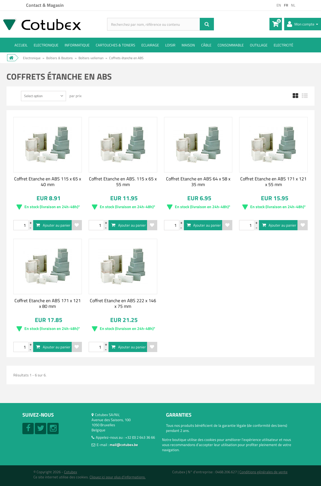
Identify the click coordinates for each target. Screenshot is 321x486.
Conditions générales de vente (263, 472)
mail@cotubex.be (124, 444)
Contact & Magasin (45, 5)
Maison (188, 45)
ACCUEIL (20, 45)
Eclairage (150, 45)
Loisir (170, 45)
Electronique (46, 45)
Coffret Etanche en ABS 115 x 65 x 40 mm (47, 181)
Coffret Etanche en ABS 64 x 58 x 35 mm (198, 181)
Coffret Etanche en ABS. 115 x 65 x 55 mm (123, 181)
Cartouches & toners (115, 45)
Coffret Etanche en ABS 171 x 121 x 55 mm (273, 181)
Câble (206, 45)
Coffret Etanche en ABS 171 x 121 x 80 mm (47, 303)
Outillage (258, 45)
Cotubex (70, 472)
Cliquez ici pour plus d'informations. (118, 477)
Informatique (77, 45)
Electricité (283, 45)
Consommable (231, 45)
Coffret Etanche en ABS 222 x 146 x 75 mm (123, 303)
